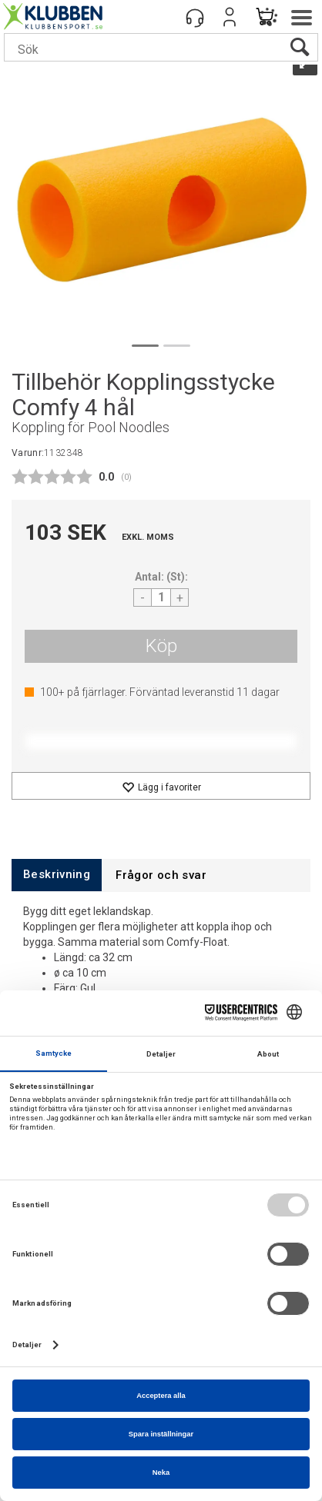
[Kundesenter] (194, 16)
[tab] (57, 874)
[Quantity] (161, 597)
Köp (161, 646)
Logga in (229, 17)
